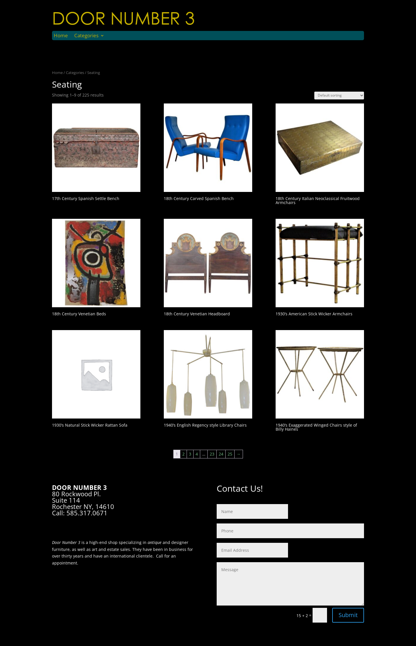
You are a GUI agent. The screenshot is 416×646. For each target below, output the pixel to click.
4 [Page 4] (197, 454)
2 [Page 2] (183, 454)
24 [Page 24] (221, 454)
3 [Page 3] (190, 454)
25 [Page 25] (230, 454)
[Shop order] (339, 95)
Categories (86, 36)
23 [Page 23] (212, 454)
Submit (348, 615)
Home (61, 36)
